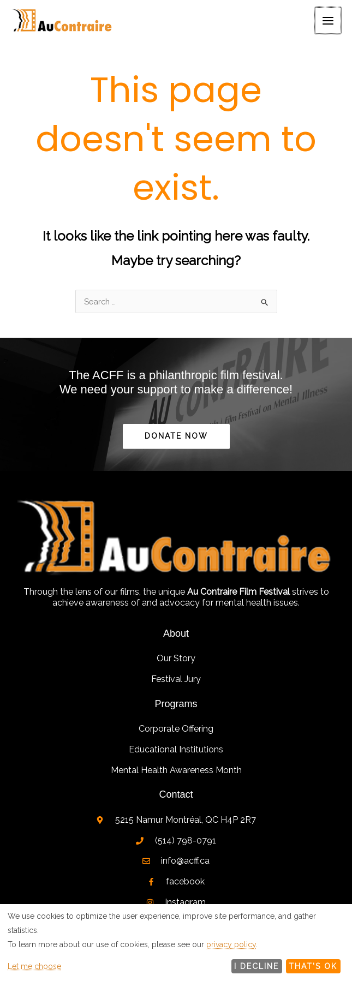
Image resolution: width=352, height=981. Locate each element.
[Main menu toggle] (329, 21)
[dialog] (176, 942)
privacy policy (231, 944)
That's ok (313, 966)
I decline (256, 966)
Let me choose (34, 966)
